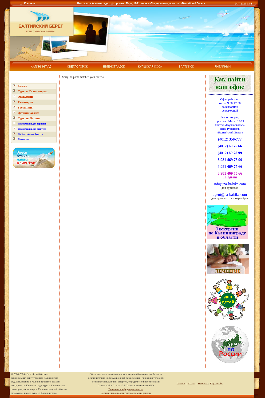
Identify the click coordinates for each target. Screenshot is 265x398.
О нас (191, 383)
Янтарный (223, 66)
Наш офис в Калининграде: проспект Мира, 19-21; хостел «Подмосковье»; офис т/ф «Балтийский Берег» (140, 3)
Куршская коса (150, 66)
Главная (22, 86)
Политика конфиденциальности (125, 389)
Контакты (30, 3)
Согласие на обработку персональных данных (126, 392)
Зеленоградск (114, 66)
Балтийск (186, 66)
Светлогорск (77, 66)
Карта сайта (216, 383)
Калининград (41, 66)
